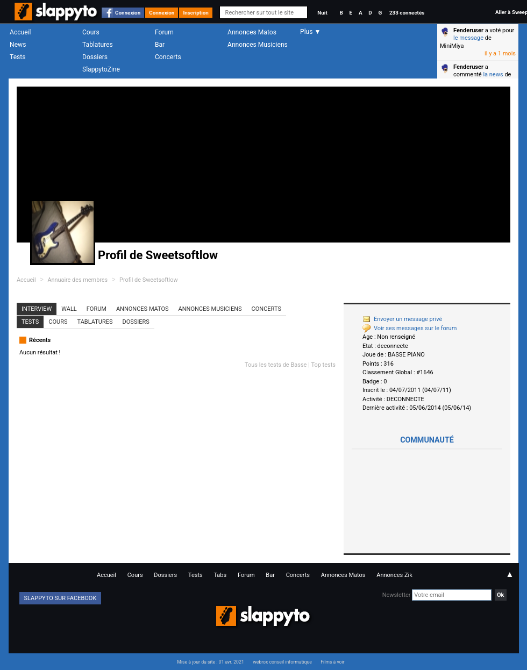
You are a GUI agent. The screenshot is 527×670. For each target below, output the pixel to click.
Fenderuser (468, 30)
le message (468, 37)
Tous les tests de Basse (276, 364)
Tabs (219, 575)
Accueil (20, 32)
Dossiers (95, 57)
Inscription (196, 13)
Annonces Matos (251, 32)
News (18, 44)
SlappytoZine (101, 69)
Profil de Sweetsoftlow (148, 279)
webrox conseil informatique (282, 662)
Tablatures (97, 44)
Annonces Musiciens (257, 44)
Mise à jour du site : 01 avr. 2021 (210, 662)
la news (493, 74)
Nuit (322, 13)
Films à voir (332, 662)
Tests (17, 57)
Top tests (323, 364)
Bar (160, 44)
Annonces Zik (394, 575)
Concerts (168, 57)
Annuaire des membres (77, 279)
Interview (37, 308)
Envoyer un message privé (402, 319)
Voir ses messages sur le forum (409, 328)
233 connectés (406, 13)
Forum (164, 32)
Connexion (127, 13)
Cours (90, 32)
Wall (69, 308)
